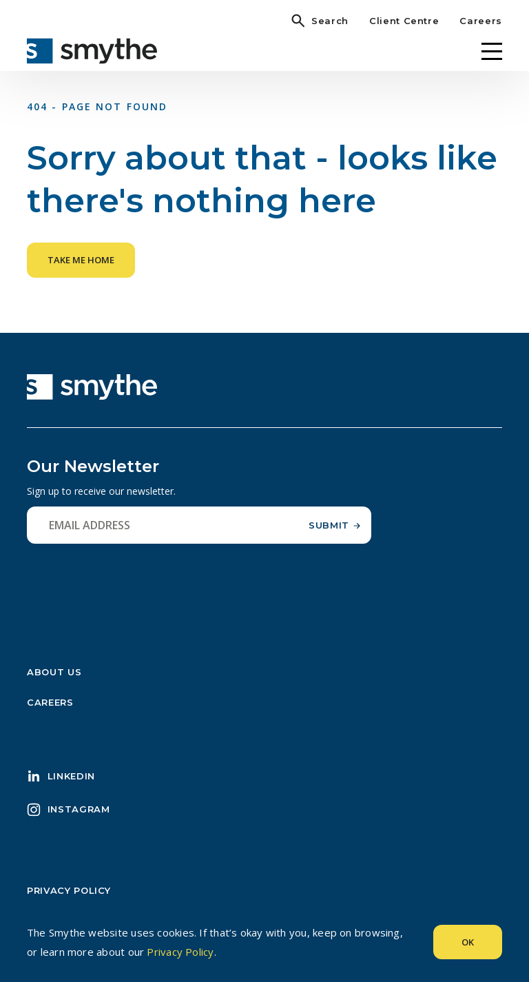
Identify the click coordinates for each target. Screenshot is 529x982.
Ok (467, 942)
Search (330, 20)
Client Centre (404, 20)
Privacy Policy (69, 890)
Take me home (81, 260)
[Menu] (491, 51)
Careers (480, 20)
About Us (54, 671)
